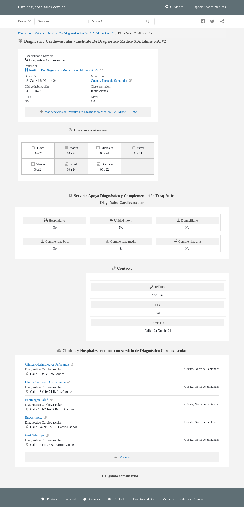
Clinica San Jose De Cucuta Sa (48, 382)
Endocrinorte (36, 417)
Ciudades (173, 7)
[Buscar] (148, 21)
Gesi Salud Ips (37, 435)
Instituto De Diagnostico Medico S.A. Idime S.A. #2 (81, 33)
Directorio (24, 33)
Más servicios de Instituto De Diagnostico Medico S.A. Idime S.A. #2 (88, 112)
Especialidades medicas (206, 7)
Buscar (25, 21)
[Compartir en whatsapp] (221, 20)
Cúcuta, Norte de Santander (111, 80)
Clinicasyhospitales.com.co (42, 7)
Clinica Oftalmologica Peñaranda (49, 364)
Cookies (91, 499)
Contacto (116, 499)
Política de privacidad (58, 499)
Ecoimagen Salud (39, 399)
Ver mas (122, 457)
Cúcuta (39, 33)
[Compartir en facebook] (202, 20)
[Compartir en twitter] (211, 20)
